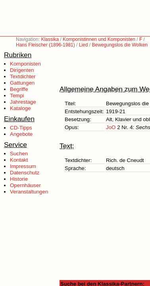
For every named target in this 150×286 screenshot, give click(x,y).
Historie (19, 179)
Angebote (21, 134)
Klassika (50, 39)
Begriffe (19, 89)
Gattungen (22, 83)
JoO (110, 127)
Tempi (17, 96)
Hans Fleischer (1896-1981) (45, 45)
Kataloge (20, 108)
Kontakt (19, 160)
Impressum (23, 166)
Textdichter (22, 76)
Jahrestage (23, 102)
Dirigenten (22, 70)
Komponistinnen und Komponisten (99, 39)
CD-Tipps (21, 128)
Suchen (19, 154)
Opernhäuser (25, 185)
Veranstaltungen (29, 192)
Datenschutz (24, 173)
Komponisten (25, 64)
